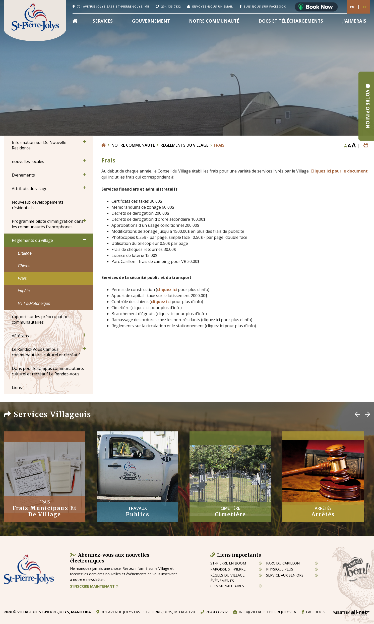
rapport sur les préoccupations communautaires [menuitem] (41, 319)
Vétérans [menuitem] (20, 335)
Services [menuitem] (103, 21)
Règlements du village (184, 145)
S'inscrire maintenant (94, 586)
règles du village (227, 575)
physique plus (279, 569)
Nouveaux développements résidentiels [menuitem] (38, 204)
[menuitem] (75, 21)
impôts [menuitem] (24, 291)
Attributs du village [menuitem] (29, 188)
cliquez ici (167, 289)
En (352, 7)
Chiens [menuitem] (24, 266)
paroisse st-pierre (227, 569)
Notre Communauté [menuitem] (214, 21)
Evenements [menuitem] (23, 175)
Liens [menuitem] (17, 387)
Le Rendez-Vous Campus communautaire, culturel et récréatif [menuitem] (46, 352)
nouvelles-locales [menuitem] (28, 161)
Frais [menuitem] (22, 278)
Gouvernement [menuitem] (151, 21)
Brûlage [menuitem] (25, 253)
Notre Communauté (133, 145)
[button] (84, 141)
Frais (219, 145)
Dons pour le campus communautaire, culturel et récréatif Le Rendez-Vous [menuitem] (48, 371)
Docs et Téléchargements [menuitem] (291, 21)
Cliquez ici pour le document (339, 171)
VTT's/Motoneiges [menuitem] (34, 303)
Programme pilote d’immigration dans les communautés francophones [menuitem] (47, 224)
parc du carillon (283, 563)
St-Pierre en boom (228, 563)
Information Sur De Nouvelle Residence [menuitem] (39, 145)
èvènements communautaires (227, 583)
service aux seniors (284, 575)
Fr (365, 7)
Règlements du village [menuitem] (32, 240)
